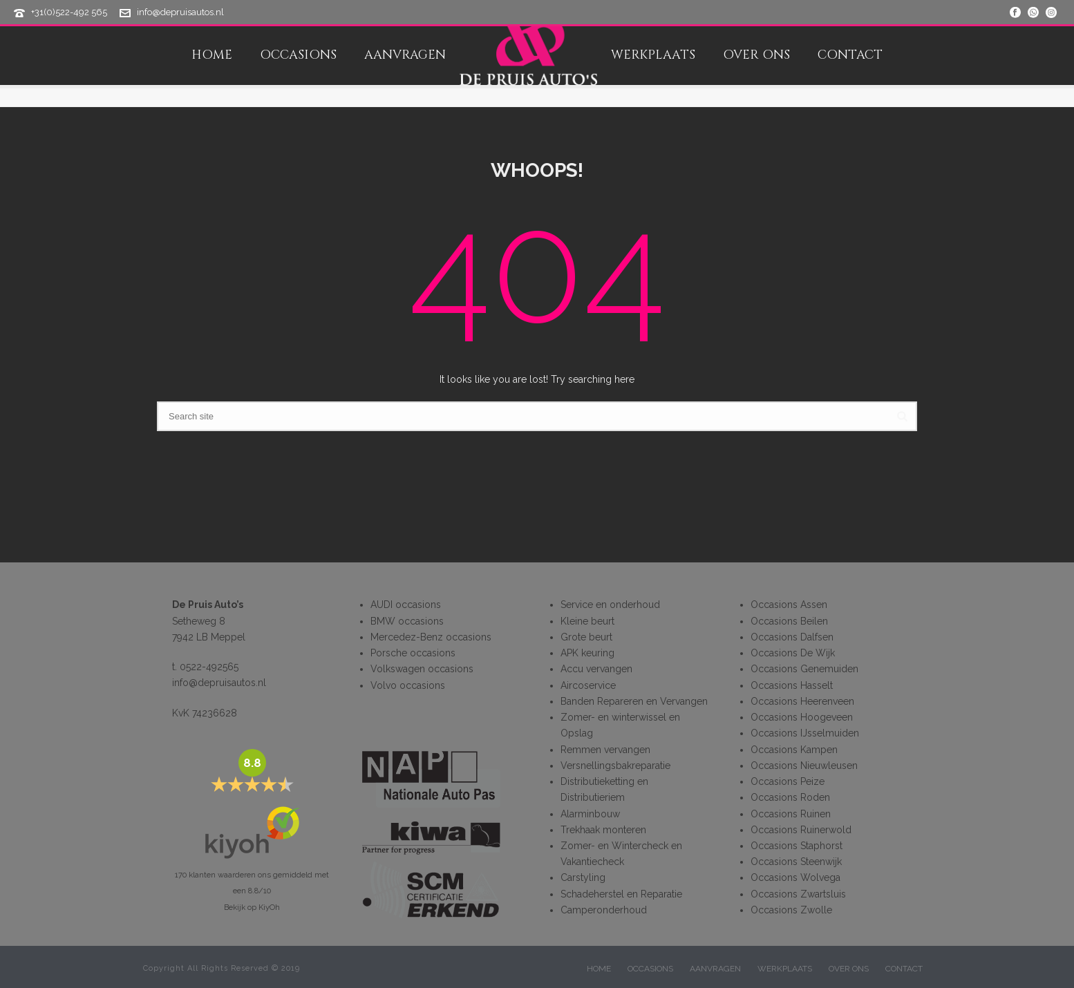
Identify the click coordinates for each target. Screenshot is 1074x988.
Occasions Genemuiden (804, 668)
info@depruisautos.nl (180, 12)
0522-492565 (209, 666)
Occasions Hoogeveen (802, 717)
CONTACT (850, 55)
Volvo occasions (407, 685)
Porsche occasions (412, 652)
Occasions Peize (788, 781)
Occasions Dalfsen (792, 637)
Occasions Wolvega (795, 877)
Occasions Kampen (794, 749)
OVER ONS (756, 55)
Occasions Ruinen (791, 813)
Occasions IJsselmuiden (805, 733)
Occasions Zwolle (791, 909)
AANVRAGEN (405, 55)
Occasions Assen (789, 604)
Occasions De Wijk (793, 652)
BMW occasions (407, 621)
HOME (211, 55)
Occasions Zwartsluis (798, 894)
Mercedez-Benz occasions (430, 637)
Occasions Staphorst (796, 845)
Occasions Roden (790, 797)
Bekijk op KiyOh (252, 907)
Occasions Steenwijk (796, 861)
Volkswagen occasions (421, 668)
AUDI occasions (405, 604)
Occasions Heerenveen (802, 701)
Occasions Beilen (789, 621)
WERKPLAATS (653, 55)
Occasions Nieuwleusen (804, 765)
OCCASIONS (298, 55)
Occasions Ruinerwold (801, 829)
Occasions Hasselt (792, 685)
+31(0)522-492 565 (69, 12)
